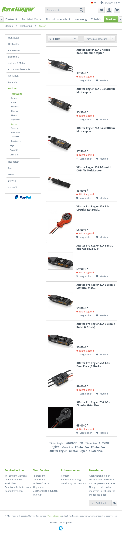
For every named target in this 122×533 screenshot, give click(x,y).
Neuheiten (13, 161)
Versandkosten (54, 515)
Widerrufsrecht (41, 483)
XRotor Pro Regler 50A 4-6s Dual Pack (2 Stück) (93, 364)
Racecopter (14, 50)
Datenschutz (39, 479)
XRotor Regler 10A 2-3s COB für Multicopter (95, 90)
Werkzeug (13, 75)
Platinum (15, 111)
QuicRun (15, 106)
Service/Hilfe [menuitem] (109, 2)
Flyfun (14, 115)
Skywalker (15, 119)
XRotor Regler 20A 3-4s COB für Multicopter (95, 129)
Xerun (14, 98)
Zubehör (12, 81)
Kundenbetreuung (71, 479)
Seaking (14, 128)
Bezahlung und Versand (74, 483)
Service (12, 180)
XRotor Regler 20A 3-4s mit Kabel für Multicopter (93, 51)
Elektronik (13, 56)
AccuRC (14, 149)
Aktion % (12, 187)
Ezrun (13, 102)
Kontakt (65, 475)
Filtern (55, 38)
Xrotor (14, 123)
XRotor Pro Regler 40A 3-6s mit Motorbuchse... (95, 286)
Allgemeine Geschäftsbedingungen (45, 489)
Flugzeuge (13, 37)
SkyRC (13, 145)
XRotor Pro (75, 443)
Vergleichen (84, 80)
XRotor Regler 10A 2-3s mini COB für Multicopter (93, 169)
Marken (12, 88)
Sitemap (37, 494)
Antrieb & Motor (16, 62)
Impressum (39, 475)
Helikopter (13, 43)
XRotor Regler (56, 443)
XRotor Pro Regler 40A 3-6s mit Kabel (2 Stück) (95, 325)
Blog (10, 168)
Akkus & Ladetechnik (19, 69)
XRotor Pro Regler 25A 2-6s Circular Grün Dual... (93, 404)
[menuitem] (65, 10)
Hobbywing (16, 93)
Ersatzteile (16, 141)
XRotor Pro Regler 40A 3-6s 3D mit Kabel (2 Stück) (95, 247)
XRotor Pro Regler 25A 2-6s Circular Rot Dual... (93, 208)
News (11, 174)
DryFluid (14, 154)
